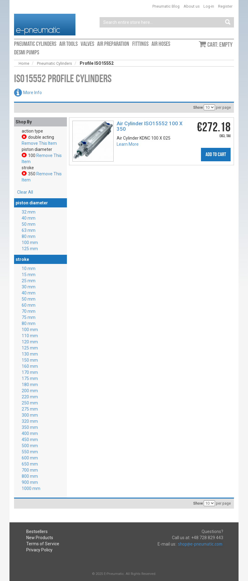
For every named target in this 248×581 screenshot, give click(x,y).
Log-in (208, 6)
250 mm (30, 402)
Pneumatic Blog (166, 6)
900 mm (30, 482)
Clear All (25, 192)
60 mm (28, 305)
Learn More (128, 144)
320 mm (30, 421)
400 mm (30, 433)
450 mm (30, 439)
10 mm (28, 268)
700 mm (30, 470)
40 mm (28, 218)
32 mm (28, 212)
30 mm (28, 286)
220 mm (30, 396)
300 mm (30, 415)
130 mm (30, 354)
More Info (32, 92)
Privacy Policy (39, 549)
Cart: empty (219, 44)
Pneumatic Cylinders (54, 63)
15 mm (28, 274)
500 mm (30, 445)
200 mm (30, 390)
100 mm (30, 242)
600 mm (30, 457)
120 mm (30, 341)
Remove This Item (39, 143)
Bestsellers (37, 531)
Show (198, 107)
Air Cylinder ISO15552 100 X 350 (150, 126)
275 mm (30, 409)
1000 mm (31, 488)
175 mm (30, 378)
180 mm (30, 384)
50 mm (28, 224)
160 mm (30, 366)
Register (225, 6)
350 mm (30, 427)
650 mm (30, 464)
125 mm (30, 248)
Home (24, 63)
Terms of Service (42, 543)
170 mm (30, 372)
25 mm (28, 280)
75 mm (28, 317)
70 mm (28, 311)
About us (192, 6)
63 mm (28, 230)
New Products (39, 537)
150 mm (30, 360)
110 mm (30, 335)
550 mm (30, 451)
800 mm (30, 476)
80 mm (28, 236)
